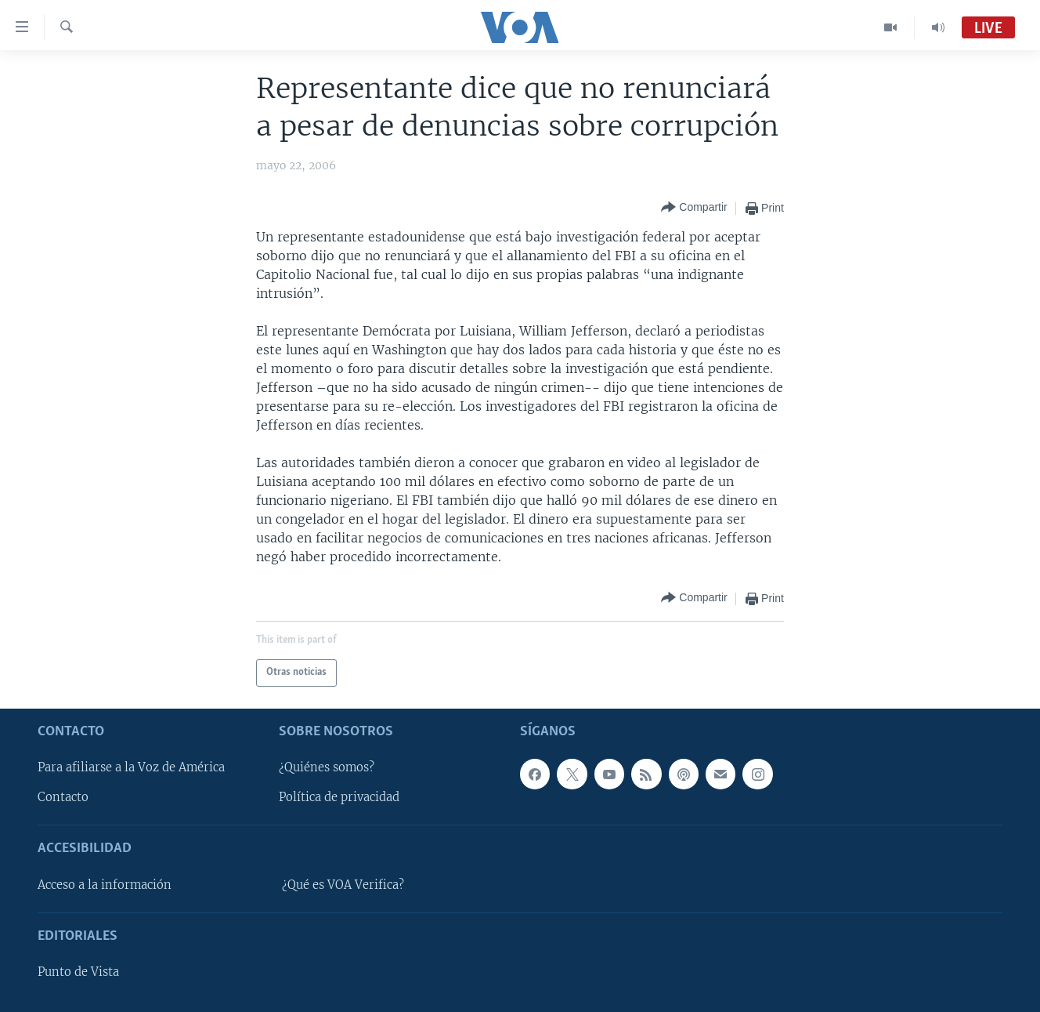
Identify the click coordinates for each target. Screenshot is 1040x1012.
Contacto (63, 797)
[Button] (694, 208)
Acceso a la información (105, 884)
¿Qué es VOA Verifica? (343, 884)
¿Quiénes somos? (326, 767)
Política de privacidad (339, 797)
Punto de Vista (78, 972)
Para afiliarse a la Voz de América (131, 767)
